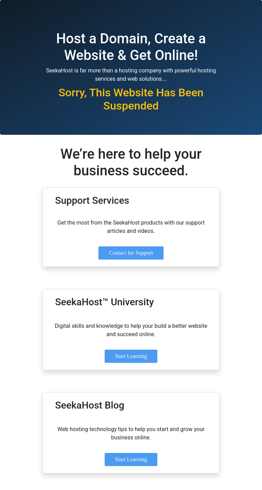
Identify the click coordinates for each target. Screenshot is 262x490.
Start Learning (131, 356)
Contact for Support (131, 253)
